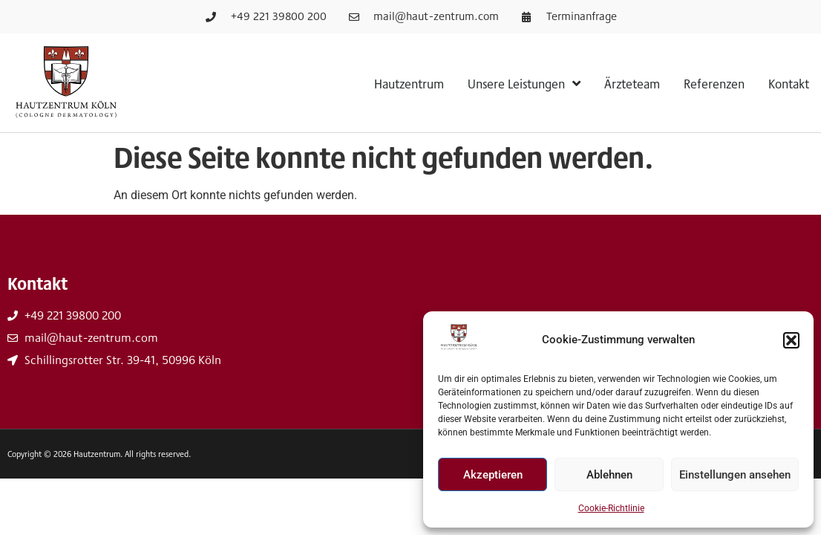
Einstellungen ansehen (735, 475)
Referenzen (714, 83)
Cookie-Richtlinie (611, 508)
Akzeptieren (493, 475)
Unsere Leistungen (524, 83)
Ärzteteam (632, 83)
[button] (791, 340)
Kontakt (788, 83)
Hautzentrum (409, 83)
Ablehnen (609, 475)
